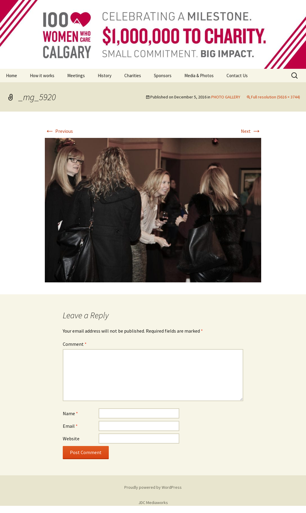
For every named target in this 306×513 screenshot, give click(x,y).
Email (70, 426)
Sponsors (163, 75)
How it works (42, 75)
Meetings (76, 75)
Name (70, 413)
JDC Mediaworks (153, 502)
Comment (75, 344)
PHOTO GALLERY (225, 97)
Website (71, 439)
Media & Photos (199, 75)
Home (11, 75)
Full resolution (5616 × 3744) (275, 97)
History (104, 75)
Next (251, 131)
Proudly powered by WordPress (153, 487)
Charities (132, 75)
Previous (59, 131)
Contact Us (237, 75)
